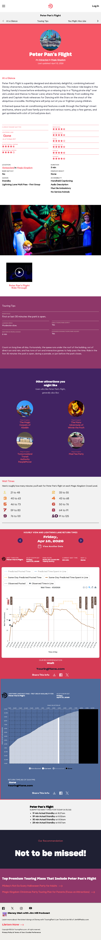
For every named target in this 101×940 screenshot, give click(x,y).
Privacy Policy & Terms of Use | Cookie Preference (21, 932)
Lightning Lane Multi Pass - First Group (21, 184)
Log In (95, 5)
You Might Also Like (77, 21)
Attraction (44, 60)
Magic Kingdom (58, 60)
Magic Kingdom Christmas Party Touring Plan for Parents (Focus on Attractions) (48, 891)
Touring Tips (42, 21)
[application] (50, 620)
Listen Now (14, 925)
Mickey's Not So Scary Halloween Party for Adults (32, 885)
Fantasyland (8, 167)
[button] (97, 21)
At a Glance (11, 21)
